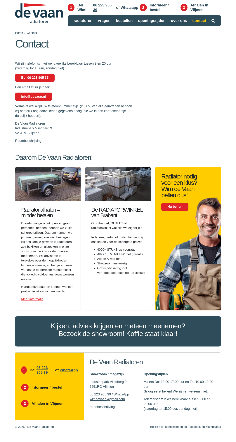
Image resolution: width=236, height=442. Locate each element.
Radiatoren (83, 21)
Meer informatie (32, 306)
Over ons (179, 21)
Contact (199, 21)
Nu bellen (174, 206)
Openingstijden (151, 21)
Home (19, 32)
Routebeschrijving (28, 141)
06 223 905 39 (102, 7)
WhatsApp (69, 377)
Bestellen (124, 21)
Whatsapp (129, 8)
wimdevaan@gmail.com (107, 406)
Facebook (194, 433)
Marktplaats (213, 433)
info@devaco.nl (33, 96)
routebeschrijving (102, 414)
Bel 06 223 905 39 (34, 77)
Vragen (104, 21)
